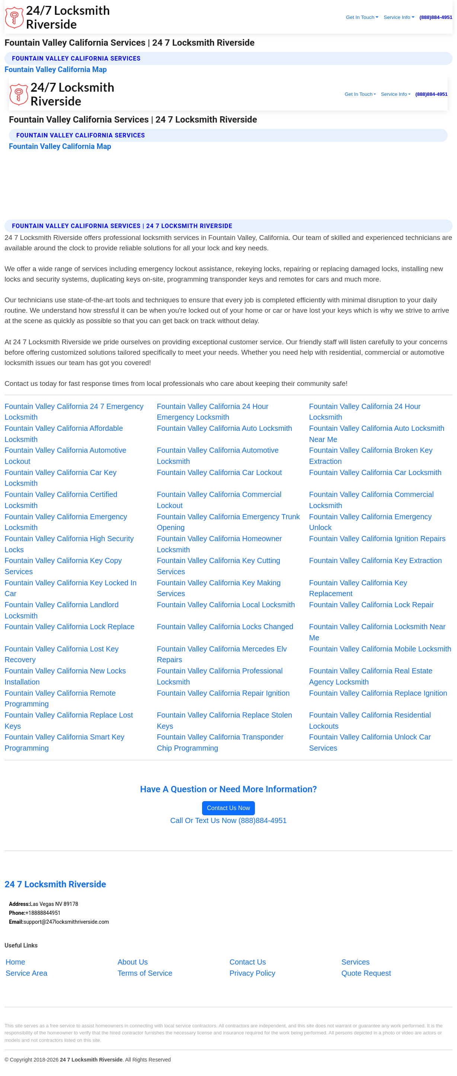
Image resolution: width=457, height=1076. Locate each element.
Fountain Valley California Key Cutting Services (218, 566)
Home (15, 962)
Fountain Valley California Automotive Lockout (65, 455)
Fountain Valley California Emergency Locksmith (65, 522)
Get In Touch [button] (360, 17)
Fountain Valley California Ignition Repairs (377, 538)
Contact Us (248, 962)
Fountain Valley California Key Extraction (375, 560)
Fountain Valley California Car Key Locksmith (60, 478)
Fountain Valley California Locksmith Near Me (377, 632)
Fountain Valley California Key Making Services (219, 588)
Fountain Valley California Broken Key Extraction (371, 455)
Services (356, 962)
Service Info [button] (397, 17)
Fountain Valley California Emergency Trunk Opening (228, 522)
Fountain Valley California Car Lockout (219, 472)
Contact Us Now (228, 808)
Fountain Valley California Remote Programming (60, 698)
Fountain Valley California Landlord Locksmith (61, 610)
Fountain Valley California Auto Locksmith (224, 428)
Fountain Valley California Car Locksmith (375, 472)
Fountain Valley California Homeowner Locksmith (219, 544)
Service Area (26, 973)
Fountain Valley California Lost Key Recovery (61, 654)
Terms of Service (145, 973)
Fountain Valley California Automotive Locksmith (217, 455)
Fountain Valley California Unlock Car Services (370, 742)
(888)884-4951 (436, 17)
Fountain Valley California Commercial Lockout (219, 500)
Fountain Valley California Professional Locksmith (219, 676)
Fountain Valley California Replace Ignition (378, 693)
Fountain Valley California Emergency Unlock (370, 522)
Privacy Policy (252, 973)
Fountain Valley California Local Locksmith (226, 605)
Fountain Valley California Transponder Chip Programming (220, 742)
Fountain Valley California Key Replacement (358, 588)
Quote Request (366, 973)
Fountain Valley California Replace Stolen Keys (224, 720)
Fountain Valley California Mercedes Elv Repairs (222, 654)
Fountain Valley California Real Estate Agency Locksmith (371, 676)
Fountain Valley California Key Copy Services (63, 566)
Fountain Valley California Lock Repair (371, 605)
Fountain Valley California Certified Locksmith (60, 500)
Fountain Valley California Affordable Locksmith (63, 433)
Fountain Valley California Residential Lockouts (370, 720)
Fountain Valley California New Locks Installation (65, 676)
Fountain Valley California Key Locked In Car (70, 588)
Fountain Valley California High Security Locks (69, 544)
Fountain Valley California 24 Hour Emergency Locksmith (212, 412)
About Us (133, 962)
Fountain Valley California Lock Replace (69, 626)
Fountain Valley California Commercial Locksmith (371, 500)
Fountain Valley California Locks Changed (225, 626)
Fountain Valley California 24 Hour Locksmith (365, 412)
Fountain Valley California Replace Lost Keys (68, 720)
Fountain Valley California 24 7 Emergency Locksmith (73, 412)
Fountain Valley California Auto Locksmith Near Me (377, 433)
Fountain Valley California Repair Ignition (223, 693)
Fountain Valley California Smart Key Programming (64, 742)
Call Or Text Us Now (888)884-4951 (228, 820)
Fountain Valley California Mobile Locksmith (380, 649)
